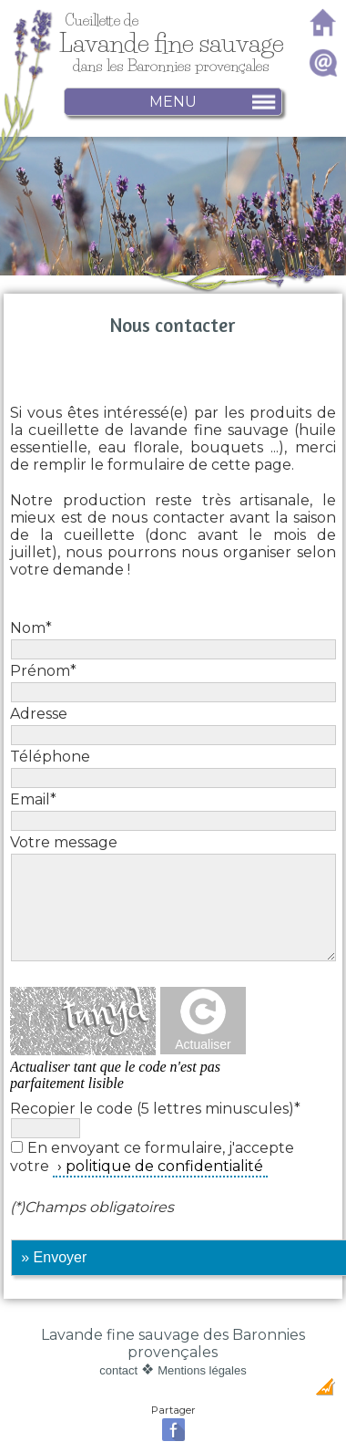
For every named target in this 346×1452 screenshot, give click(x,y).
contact (118, 1370)
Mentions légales (202, 1370)
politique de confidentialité (164, 1166)
